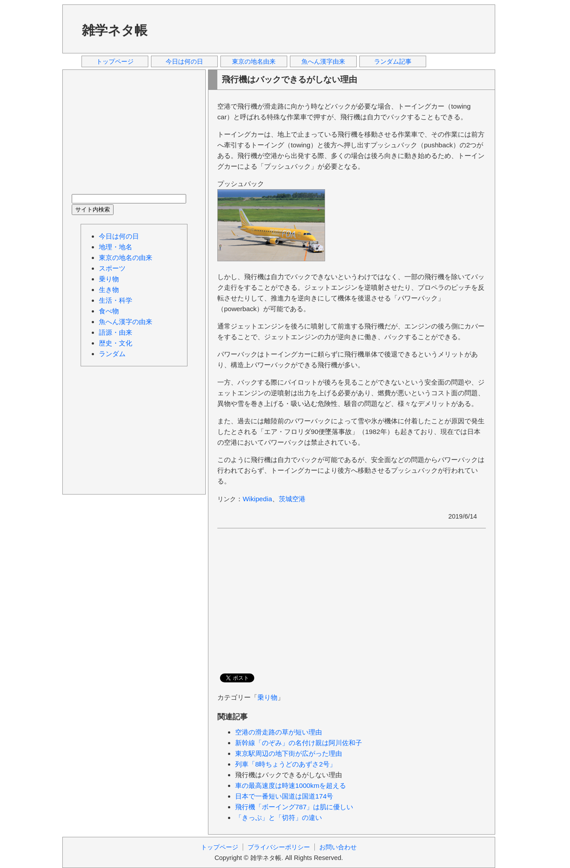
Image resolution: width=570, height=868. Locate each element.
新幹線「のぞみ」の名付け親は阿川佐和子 (298, 742)
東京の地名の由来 (125, 257)
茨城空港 (292, 499)
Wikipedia (257, 499)
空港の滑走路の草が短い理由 (278, 732)
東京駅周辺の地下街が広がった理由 (288, 753)
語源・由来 (115, 332)
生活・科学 (115, 300)
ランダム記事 (392, 61)
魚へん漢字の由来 (125, 321)
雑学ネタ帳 (114, 30)
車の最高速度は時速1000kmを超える (290, 785)
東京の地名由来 (254, 61)
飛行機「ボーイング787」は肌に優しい (294, 807)
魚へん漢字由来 (323, 61)
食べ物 (109, 311)
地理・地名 (115, 247)
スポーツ (112, 268)
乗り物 (267, 697)
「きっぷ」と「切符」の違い (278, 817)
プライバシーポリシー (279, 847)
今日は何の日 (184, 61)
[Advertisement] (325, 28)
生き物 (109, 289)
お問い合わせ (338, 847)
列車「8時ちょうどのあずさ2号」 (285, 764)
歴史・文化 (115, 343)
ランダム (112, 353)
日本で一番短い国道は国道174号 (284, 796)
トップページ (115, 61)
